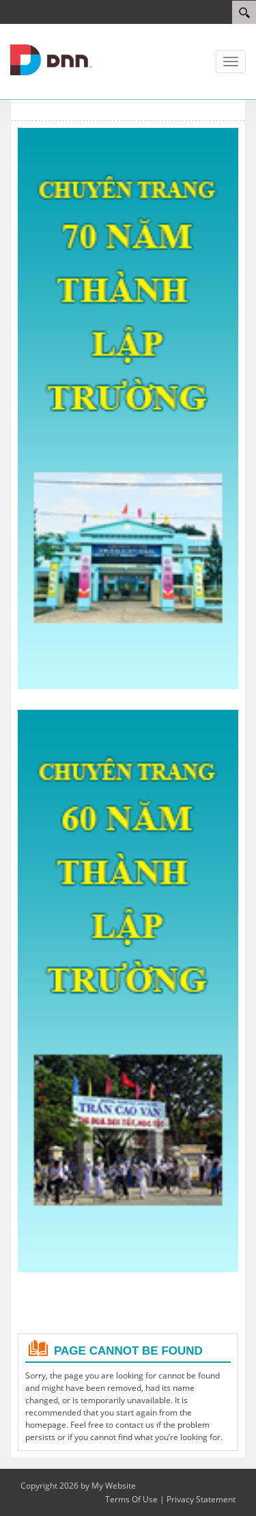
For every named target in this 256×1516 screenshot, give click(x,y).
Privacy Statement (201, 1499)
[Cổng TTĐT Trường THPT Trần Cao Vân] (51, 59)
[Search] (244, 12)
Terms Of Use (131, 1499)
